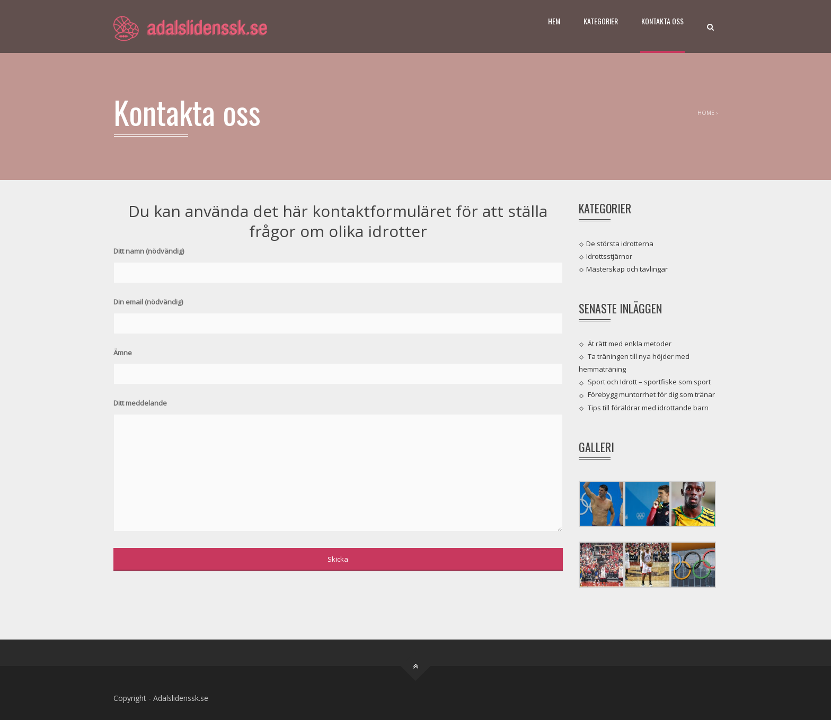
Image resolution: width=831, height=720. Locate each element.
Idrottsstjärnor (609, 256)
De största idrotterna (619, 243)
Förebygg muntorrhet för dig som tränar (651, 394)
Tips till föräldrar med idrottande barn (648, 407)
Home (705, 112)
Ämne (338, 363)
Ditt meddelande (338, 466)
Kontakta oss (662, 20)
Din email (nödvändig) (338, 312)
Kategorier (601, 20)
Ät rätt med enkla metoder (629, 343)
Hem (554, 20)
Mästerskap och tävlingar (627, 269)
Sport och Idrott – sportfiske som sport (649, 381)
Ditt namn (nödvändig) (338, 261)
